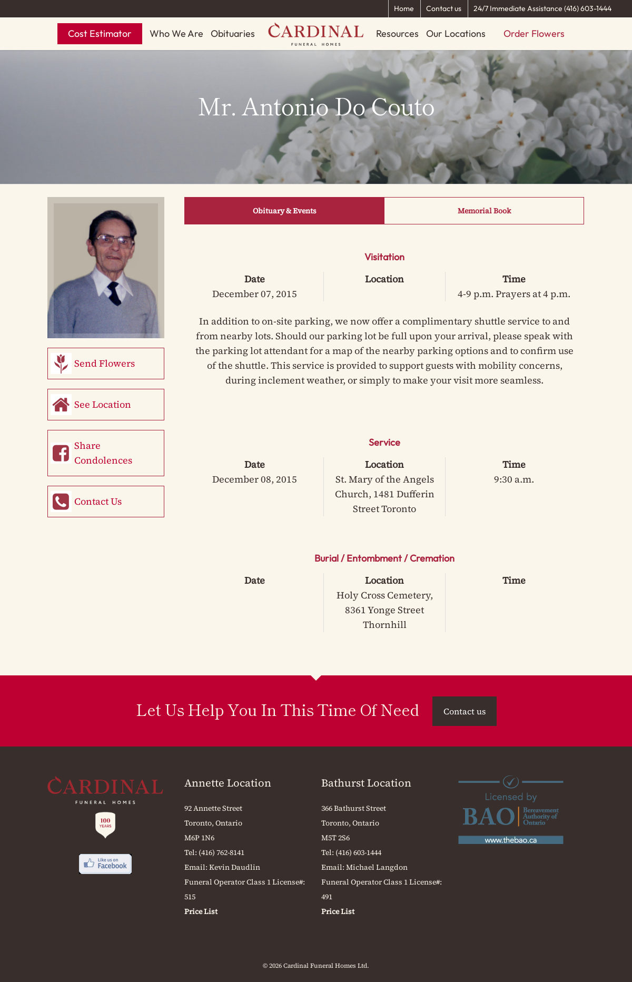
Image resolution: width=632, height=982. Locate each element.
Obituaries (233, 33)
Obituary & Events (285, 210)
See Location (102, 404)
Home (404, 8)
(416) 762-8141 (221, 852)
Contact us (443, 8)
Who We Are (176, 33)
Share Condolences (103, 453)
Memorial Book (484, 210)
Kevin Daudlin (234, 867)
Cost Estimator (100, 33)
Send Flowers (104, 363)
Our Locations (456, 33)
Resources (397, 33)
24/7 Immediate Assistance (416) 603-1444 (542, 8)
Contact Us (98, 501)
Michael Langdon (377, 867)
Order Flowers (534, 33)
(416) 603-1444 (358, 852)
